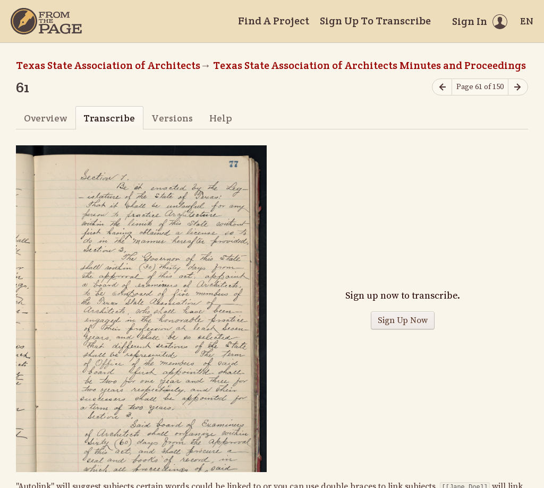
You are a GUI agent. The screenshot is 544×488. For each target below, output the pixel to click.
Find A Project (273, 21)
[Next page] (518, 87)
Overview (45, 118)
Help (220, 118)
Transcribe (109, 118)
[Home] (46, 21)
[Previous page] (442, 87)
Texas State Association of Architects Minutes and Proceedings (369, 65)
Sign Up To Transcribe (375, 21)
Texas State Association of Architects (108, 65)
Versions (172, 118)
